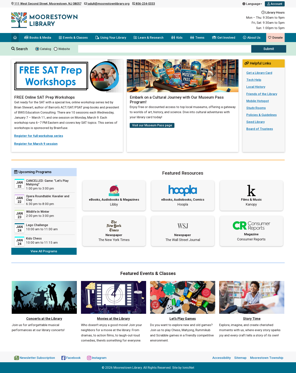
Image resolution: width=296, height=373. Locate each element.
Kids (177, 37)
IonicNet (188, 367)
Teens (197, 37)
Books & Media (37, 37)
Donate (275, 37)
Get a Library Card (259, 73)
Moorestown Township (266, 358)
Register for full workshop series (38, 136)
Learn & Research (148, 37)
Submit (268, 49)
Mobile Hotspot (257, 101)
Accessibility (221, 358)
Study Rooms (256, 108)
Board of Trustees (259, 129)
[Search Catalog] (37, 49)
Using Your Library (111, 37)
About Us (252, 37)
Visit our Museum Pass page (152, 125)
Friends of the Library (261, 94)
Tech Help (253, 80)
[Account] (275, 3)
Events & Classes (73, 37)
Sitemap (240, 358)
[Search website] (56, 49)
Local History (255, 87)
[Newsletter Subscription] (35, 358)
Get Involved (223, 37)
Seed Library (255, 122)
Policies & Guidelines (261, 115)
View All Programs (44, 251)
